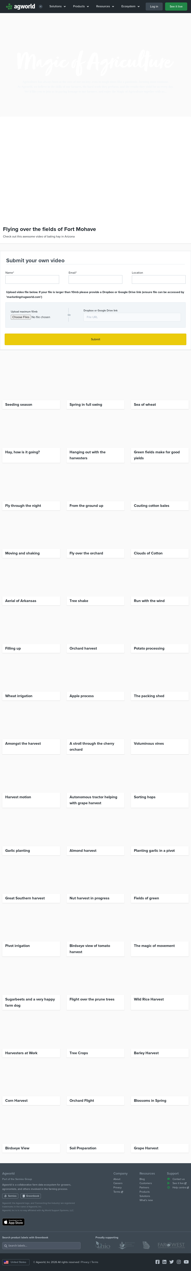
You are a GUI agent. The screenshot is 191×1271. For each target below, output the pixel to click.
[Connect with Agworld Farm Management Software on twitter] (170, 1262)
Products (81, 6)
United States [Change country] (15, 1262)
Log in (154, 6)
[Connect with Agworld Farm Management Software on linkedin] (162, 1262)
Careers (118, 1183)
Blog (142, 1179)
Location (137, 273)
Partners (144, 1187)
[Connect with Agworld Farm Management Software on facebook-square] (156, 1262)
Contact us (176, 1179)
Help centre (178, 1187)
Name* (9, 273)
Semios (10, 1195)
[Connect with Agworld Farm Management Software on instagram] (177, 1262)
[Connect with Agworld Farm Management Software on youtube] (185, 1262)
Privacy (117, 1187)
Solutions (57, 6)
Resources (105, 6)
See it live (176, 6)
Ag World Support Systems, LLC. (58, 1210)
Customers (146, 1183)
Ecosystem (130, 6)
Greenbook (30, 1195)
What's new (146, 1200)
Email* (73, 273)
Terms (118, 1191)
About (116, 1179)
